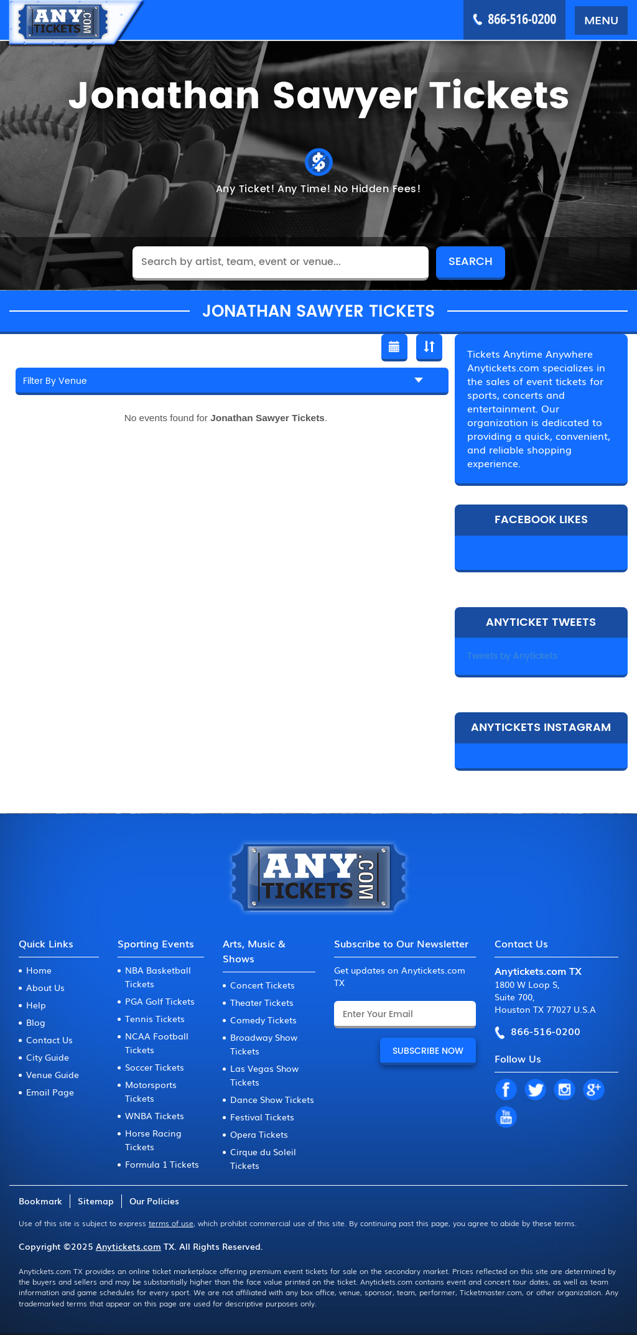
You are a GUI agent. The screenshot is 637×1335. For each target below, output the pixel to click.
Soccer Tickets (154, 1067)
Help (36, 1004)
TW (535, 1090)
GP (593, 1090)
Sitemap (96, 1200)
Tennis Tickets (155, 1018)
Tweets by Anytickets (512, 656)
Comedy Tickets (263, 1019)
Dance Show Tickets (272, 1099)
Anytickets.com (128, 1246)
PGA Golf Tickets (160, 1001)
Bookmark (40, 1200)
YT (506, 1118)
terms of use (171, 1223)
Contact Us (49, 1039)
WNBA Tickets (154, 1115)
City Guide (47, 1057)
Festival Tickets (262, 1116)
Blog (35, 1022)
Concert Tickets (262, 985)
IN (564, 1090)
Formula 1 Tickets (162, 1164)
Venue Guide (52, 1074)
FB (506, 1090)
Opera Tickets (259, 1134)
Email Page (50, 1092)
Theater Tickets (262, 1002)
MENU (601, 19)
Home (39, 970)
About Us (45, 987)
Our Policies (154, 1200)
